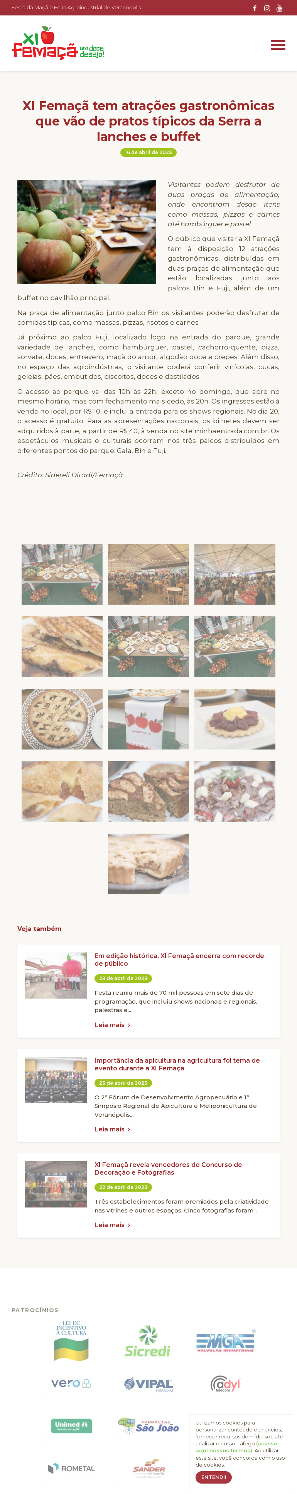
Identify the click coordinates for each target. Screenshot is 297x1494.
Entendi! (213, 1477)
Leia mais (112, 1025)
